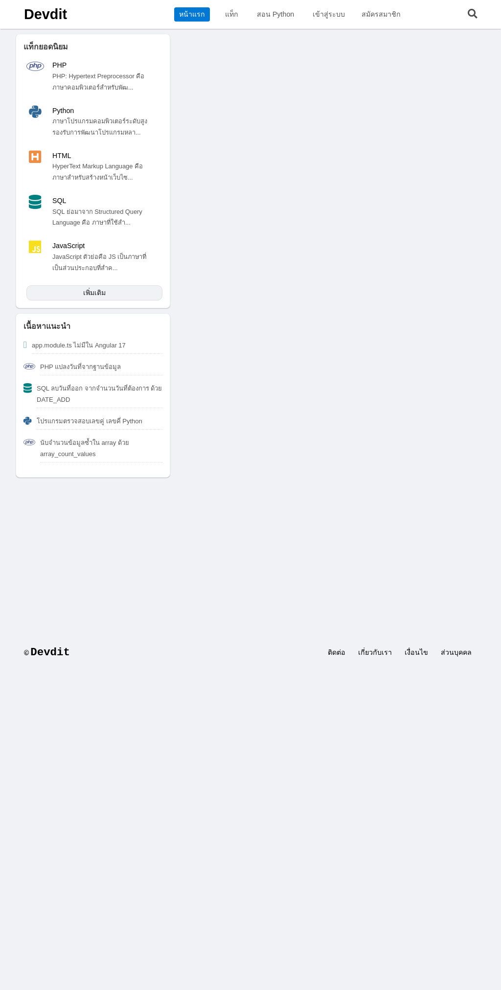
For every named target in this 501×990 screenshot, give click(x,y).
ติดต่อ (336, 652)
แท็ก (231, 14)
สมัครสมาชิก (381, 14)
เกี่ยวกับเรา (375, 652)
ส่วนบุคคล (456, 652)
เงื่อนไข (416, 652)
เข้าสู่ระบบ (329, 14)
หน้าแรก (192, 14)
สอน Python (275, 14)
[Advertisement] (250, 555)
